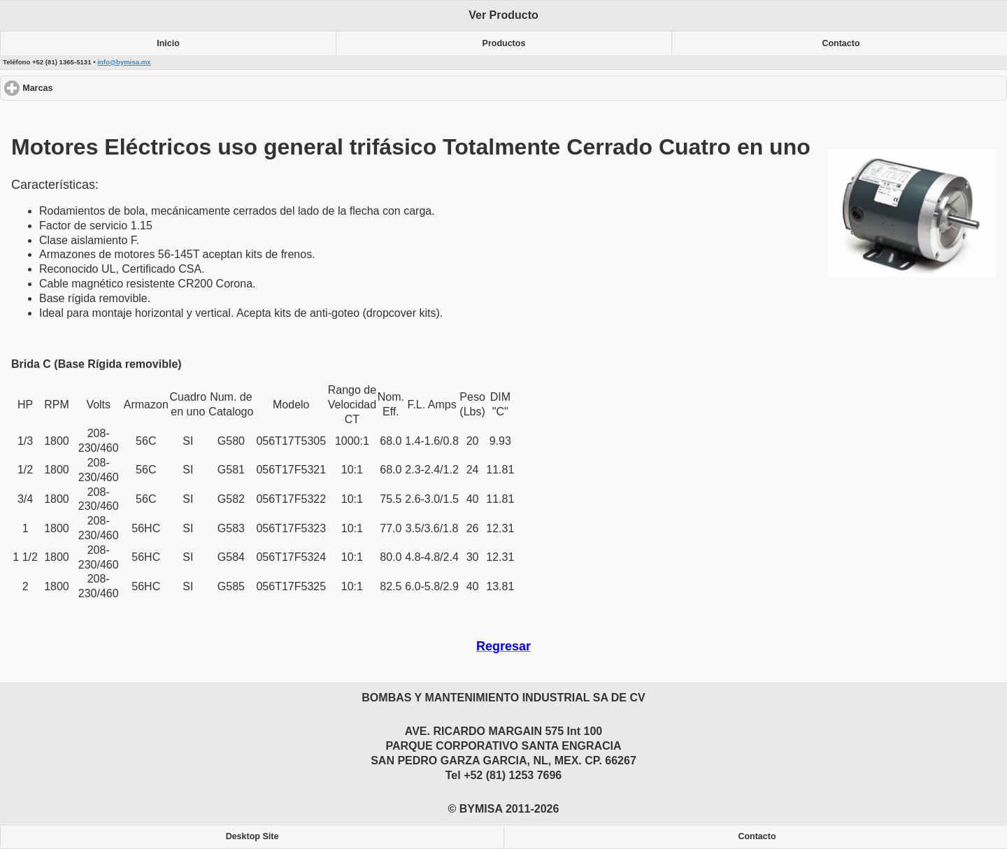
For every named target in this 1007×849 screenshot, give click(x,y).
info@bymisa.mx (124, 62)
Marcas (88, 88)
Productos (504, 43)
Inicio (168, 43)
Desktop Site (252, 836)
